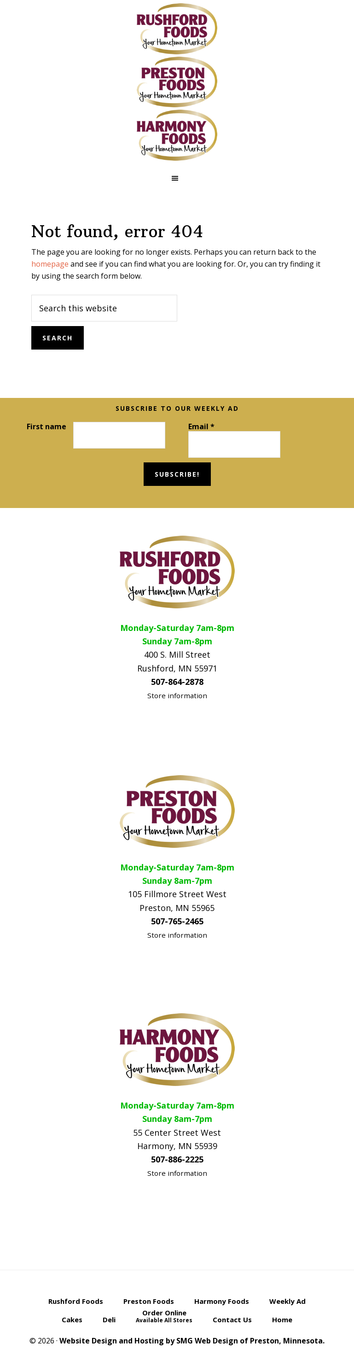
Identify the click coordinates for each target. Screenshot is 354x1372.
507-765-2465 (177, 921)
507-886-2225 (177, 1159)
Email (201, 426)
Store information (177, 695)
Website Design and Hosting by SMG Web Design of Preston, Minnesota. (192, 1341)
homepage (50, 264)
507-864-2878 (177, 681)
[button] (177, 178)
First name (46, 426)
